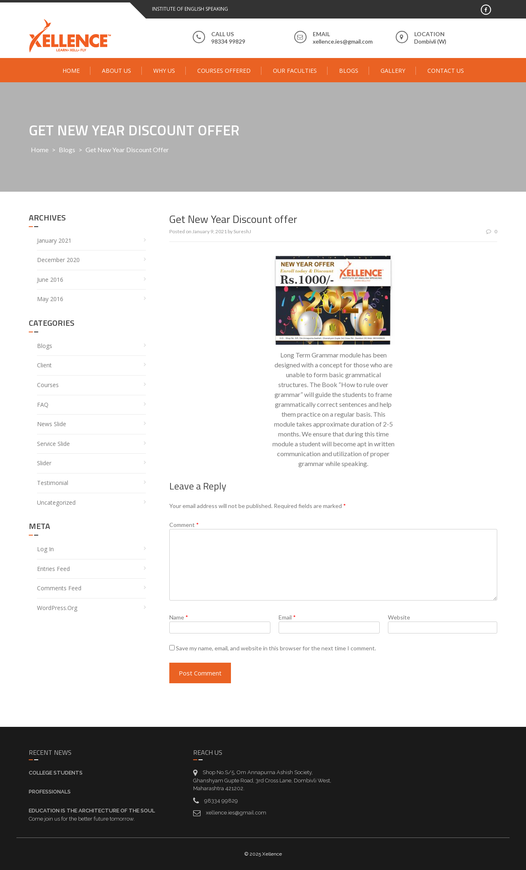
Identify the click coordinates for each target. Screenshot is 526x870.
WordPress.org (57, 608)
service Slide (53, 444)
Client (44, 365)
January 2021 (54, 240)
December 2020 (58, 260)
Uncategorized (56, 502)
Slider (44, 463)
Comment (184, 524)
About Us (116, 70)
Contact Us (445, 70)
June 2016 (50, 279)
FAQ (42, 404)
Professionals (50, 792)
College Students (56, 773)
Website (399, 617)
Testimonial (52, 483)
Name (178, 617)
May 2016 (50, 299)
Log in (45, 549)
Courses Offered (224, 70)
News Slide (51, 424)
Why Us (164, 70)
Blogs (348, 70)
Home (71, 70)
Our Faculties (295, 70)
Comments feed (59, 588)
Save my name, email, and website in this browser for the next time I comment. (276, 648)
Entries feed (53, 569)
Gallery (393, 70)
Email (287, 617)
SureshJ (242, 231)
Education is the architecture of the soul (92, 810)
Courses (48, 385)
